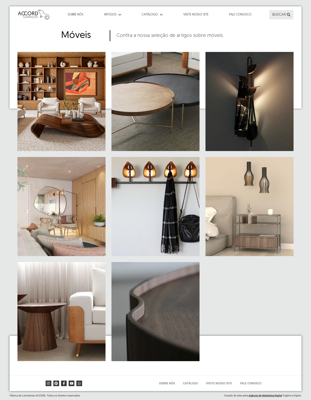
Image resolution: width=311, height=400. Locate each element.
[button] (281, 15)
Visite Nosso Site (195, 14)
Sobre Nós (75, 14)
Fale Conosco (240, 14)
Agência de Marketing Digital (265, 395)
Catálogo (190, 383)
